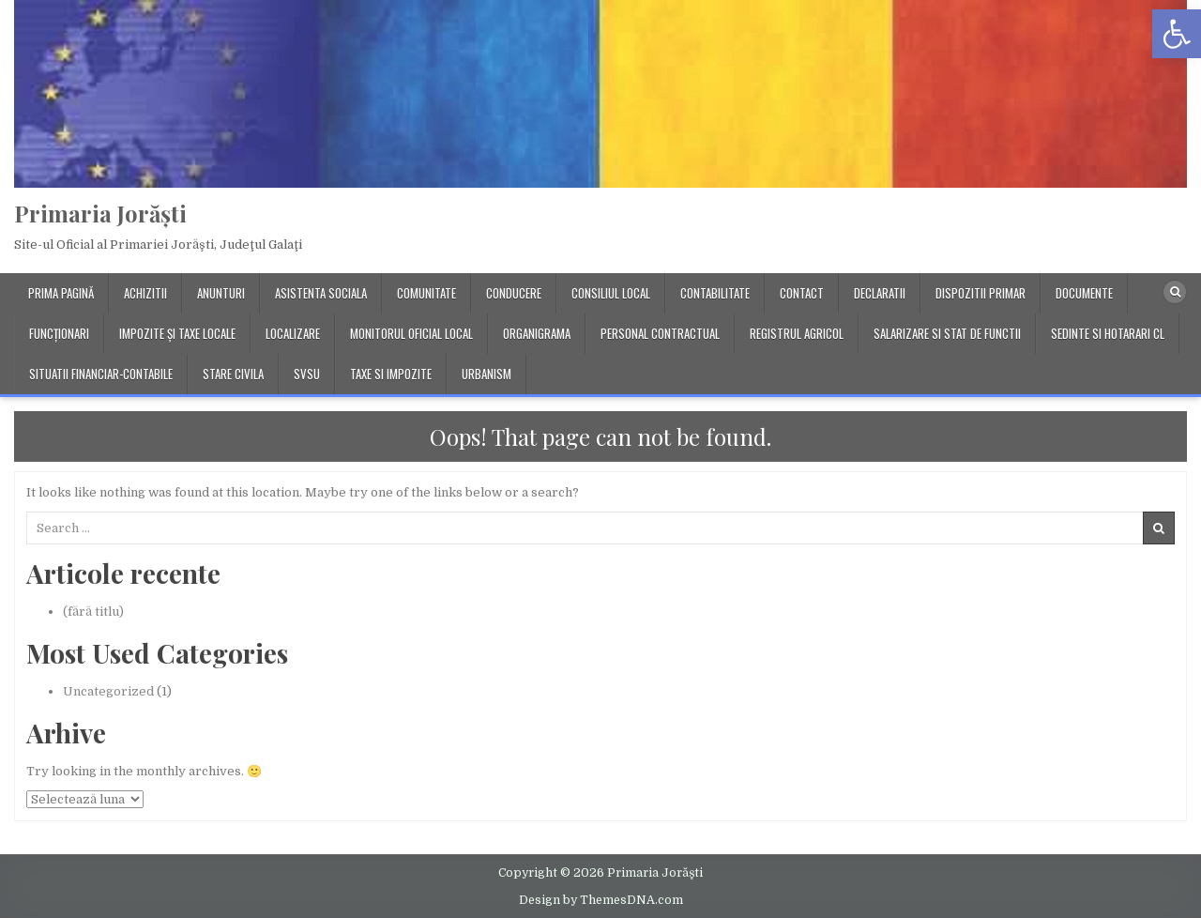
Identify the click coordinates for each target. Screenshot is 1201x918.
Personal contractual (660, 333)
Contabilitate (715, 292)
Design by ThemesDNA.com (601, 900)
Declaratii (879, 292)
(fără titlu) (93, 611)
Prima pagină (61, 292)
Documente (1084, 292)
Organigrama (536, 333)
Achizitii (145, 292)
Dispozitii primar (980, 292)
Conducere (513, 292)
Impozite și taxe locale (177, 333)
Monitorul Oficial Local (411, 333)
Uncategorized (108, 691)
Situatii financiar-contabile (101, 373)
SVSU (307, 373)
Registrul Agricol (797, 333)
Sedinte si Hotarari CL (1107, 333)
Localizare (293, 333)
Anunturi (221, 292)
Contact (802, 292)
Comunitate (426, 292)
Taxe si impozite (391, 373)
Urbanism (486, 373)
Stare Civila (233, 373)
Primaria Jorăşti (100, 213)
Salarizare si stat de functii (947, 333)
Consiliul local (610, 292)
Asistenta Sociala (321, 292)
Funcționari (59, 333)
